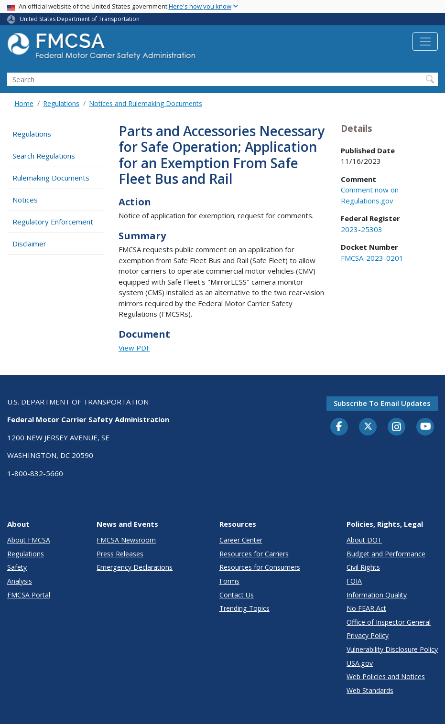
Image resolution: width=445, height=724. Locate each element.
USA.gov (360, 663)
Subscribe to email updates (382, 403)
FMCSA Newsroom (126, 539)
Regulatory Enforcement (52, 221)
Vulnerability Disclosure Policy (392, 649)
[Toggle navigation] (425, 41)
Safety (17, 567)
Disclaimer (29, 243)
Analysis (19, 581)
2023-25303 (361, 229)
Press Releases (120, 553)
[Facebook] (339, 427)
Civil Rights (363, 567)
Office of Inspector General (389, 622)
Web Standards (370, 690)
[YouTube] (425, 427)
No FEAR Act (366, 608)
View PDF (134, 347)
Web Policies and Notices (386, 676)
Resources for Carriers (254, 553)
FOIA (354, 581)
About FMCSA (28, 539)
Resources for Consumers (259, 567)
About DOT (364, 539)
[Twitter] (368, 426)
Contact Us (236, 594)
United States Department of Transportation (80, 19)
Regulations (61, 103)
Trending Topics (244, 608)
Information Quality (377, 594)
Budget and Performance (386, 553)
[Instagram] (397, 428)
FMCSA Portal (28, 594)
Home (23, 103)
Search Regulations (43, 155)
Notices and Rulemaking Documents (145, 103)
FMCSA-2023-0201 (372, 258)
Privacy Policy (368, 635)
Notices (25, 199)
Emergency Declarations (135, 567)
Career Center (240, 539)
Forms (229, 581)
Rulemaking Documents (50, 177)
